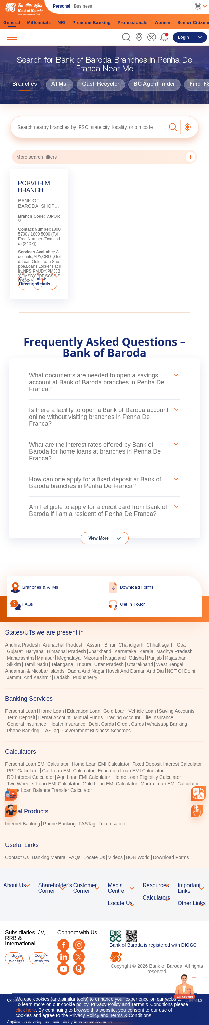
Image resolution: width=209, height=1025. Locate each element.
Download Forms (171, 857)
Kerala (146, 651)
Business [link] (83, 6)
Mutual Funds (88, 717)
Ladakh (62, 677)
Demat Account (54, 717)
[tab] (104, 632)
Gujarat (15, 651)
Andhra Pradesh (22, 644)
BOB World (138, 857)
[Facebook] (63, 945)
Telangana (62, 664)
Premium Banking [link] (91, 22)
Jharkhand (100, 651)
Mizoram (93, 657)
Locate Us (94, 857)
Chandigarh (131, 644)
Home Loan (51, 711)
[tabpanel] (104, 662)
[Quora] (79, 969)
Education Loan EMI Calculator (130, 770)
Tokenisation (112, 823)
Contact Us (17, 857)
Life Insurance (158, 717)
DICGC (189, 945)
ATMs (58, 84)
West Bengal (169, 664)
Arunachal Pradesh (63, 644)
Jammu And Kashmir (29, 677)
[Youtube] (63, 969)
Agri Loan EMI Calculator (83, 777)
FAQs (74, 857)
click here (26, 1010)
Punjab (154, 657)
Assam (94, 644)
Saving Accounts (177, 711)
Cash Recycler (100, 84)
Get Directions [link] (29, 281)
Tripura (83, 664)
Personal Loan (20, 711)
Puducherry (85, 677)
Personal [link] (61, 6)
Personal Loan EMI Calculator (37, 764)
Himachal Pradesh (66, 651)
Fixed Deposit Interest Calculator (167, 764)
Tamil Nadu (36, 664)
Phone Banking (23, 730)
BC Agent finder (154, 84)
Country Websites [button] (40, 958)
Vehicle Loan (142, 711)
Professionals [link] (133, 22)
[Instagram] (79, 945)
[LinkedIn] (63, 957)
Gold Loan (114, 711)
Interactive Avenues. (93, 1022)
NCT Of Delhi (181, 670)
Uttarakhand (140, 664)
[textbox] (88, 127)
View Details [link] (43, 281)
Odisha (136, 657)
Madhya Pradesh (174, 651)
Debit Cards (101, 724)
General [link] (12, 22)
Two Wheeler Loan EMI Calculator (43, 783)
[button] (126, 37)
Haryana (35, 651)
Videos (115, 857)
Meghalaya (69, 657)
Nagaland (115, 657)
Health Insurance (67, 724)
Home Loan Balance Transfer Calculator (49, 790)
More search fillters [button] (105, 157)
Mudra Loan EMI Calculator (170, 783)
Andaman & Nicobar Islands (35, 670)
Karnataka (125, 651)
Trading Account (123, 717)
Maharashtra (20, 657)
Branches (24, 84)
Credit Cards (130, 724)
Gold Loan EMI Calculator (109, 783)
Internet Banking (22, 823)
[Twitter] (79, 957)
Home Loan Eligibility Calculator (147, 777)
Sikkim (14, 664)
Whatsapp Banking (167, 724)
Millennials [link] (39, 22)
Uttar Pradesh (109, 664)
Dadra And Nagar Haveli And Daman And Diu (116, 670)
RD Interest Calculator (30, 777)
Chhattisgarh (159, 644)
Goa (181, 644)
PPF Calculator (23, 770)
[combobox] (198, 793)
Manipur (45, 657)
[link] (139, 37)
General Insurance (26, 724)
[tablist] (104, 741)
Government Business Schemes (96, 730)
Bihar (110, 644)
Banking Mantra (48, 857)
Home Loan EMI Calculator (100, 764)
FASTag (50, 730)
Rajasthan (175, 657)
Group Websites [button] (16, 958)
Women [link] (163, 22)
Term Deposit (21, 717)
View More (99, 538)
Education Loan (83, 711)
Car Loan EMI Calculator (68, 770)
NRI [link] (62, 22)
